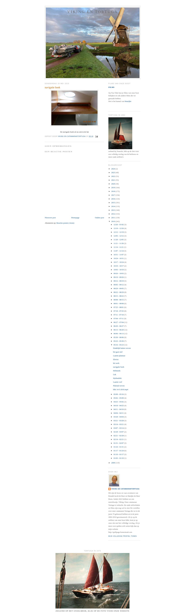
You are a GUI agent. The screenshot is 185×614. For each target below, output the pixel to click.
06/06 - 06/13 (119, 333)
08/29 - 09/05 (119, 288)
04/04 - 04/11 (119, 413)
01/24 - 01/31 (119, 447)
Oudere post (99, 218)
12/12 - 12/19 (119, 232)
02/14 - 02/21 (119, 439)
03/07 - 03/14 (119, 428)
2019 (113, 187)
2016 (113, 199)
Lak (114, 374)
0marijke (128, 101)
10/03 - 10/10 (119, 270)
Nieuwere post (50, 218)
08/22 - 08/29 (119, 292)
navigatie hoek (118, 367)
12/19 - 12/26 (119, 228)
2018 (113, 191)
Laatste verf (117, 382)
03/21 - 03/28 (119, 420)
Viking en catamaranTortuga (125, 489)
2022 (113, 176)
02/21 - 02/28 (119, 435)
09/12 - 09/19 (119, 281)
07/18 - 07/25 (119, 311)
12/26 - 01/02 (119, 224)
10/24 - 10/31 (119, 258)
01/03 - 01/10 (119, 458)
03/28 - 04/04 (119, 417)
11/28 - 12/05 (119, 239)
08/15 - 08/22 (119, 296)
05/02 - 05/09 (119, 398)
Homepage (75, 218)
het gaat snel (117, 352)
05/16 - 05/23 (119, 345)
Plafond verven (118, 386)
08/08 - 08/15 (119, 300)
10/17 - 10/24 (119, 262)
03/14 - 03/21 (119, 424)
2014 (113, 206)
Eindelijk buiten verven (122, 348)
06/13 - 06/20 (119, 330)
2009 (113, 463)
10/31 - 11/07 (119, 255)
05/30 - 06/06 (119, 337)
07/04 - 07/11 (119, 318)
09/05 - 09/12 (119, 285)
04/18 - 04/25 (119, 405)
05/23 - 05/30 (119, 341)
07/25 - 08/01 (119, 307)
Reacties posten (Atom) (65, 223)
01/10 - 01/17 (119, 454)
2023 (113, 172)
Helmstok (116, 371)
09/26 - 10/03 (119, 273)
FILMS (111, 87)
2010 (113, 221)
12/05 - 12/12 (119, 236)
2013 (113, 210)
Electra (115, 359)
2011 (113, 218)
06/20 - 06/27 (119, 326)
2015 (113, 202)
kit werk (116, 363)
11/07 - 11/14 (119, 251)
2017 (113, 195)
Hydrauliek (117, 378)
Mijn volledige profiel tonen (122, 536)
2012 (113, 214)
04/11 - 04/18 (119, 409)
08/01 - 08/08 (119, 303)
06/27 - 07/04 (119, 322)
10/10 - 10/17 (119, 266)
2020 (113, 184)
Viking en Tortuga (92, 12)
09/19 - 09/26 (119, 277)
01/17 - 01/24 (119, 451)
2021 (113, 180)
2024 (113, 169)
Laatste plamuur (119, 356)
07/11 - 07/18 (119, 315)
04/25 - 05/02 (119, 402)
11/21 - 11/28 (119, 243)
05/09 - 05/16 (119, 394)
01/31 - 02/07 (119, 443)
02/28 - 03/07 (119, 432)
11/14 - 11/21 (119, 247)
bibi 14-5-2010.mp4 (120, 389)
